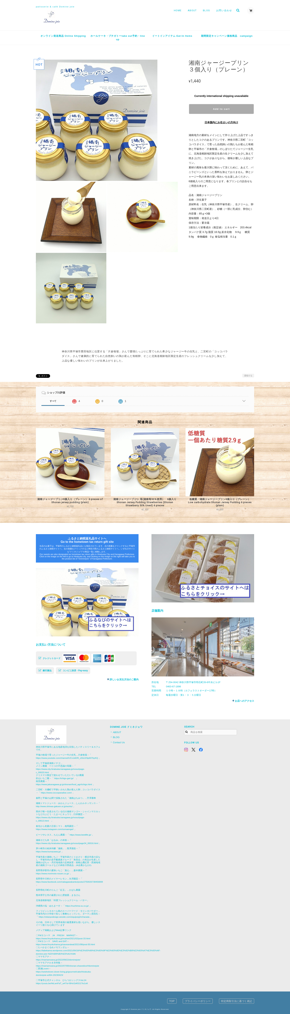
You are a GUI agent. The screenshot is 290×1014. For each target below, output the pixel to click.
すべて (53, 401)
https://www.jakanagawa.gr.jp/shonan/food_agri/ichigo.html (64, 784)
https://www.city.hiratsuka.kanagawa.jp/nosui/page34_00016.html (67, 843)
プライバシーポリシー (198, 1001)
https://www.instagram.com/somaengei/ (54, 829)
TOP (172, 1001)
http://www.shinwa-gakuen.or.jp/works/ (54, 806)
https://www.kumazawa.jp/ (48, 851)
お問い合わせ (224, 10)
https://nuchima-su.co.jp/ (77, 906)
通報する (248, 375)
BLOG (206, 10)
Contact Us (119, 742)
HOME (177, 10)
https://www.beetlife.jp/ (80, 834)
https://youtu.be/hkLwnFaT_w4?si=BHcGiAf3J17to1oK (62, 983)
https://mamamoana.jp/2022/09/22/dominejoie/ (58, 959)
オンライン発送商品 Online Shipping (63, 36)
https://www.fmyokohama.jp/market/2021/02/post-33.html (63, 938)
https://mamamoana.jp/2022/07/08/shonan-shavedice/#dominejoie (67, 966)
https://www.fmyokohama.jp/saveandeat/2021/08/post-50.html (65, 944)
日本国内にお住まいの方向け (221, 122)
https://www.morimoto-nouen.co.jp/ (52, 873)
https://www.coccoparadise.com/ (56, 792)
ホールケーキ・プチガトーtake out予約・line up (117, 38)
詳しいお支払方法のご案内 (124, 679)
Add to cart (221, 109)
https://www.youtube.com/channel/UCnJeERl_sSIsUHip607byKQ (67, 758)
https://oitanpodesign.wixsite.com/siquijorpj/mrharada (64, 917)
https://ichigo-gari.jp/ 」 (66, 778)
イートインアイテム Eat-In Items (172, 36)
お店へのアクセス (244, 701)
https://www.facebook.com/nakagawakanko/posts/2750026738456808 (69, 882)
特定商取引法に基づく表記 (236, 1001)
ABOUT (192, 10)
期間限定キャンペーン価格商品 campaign (227, 36)
